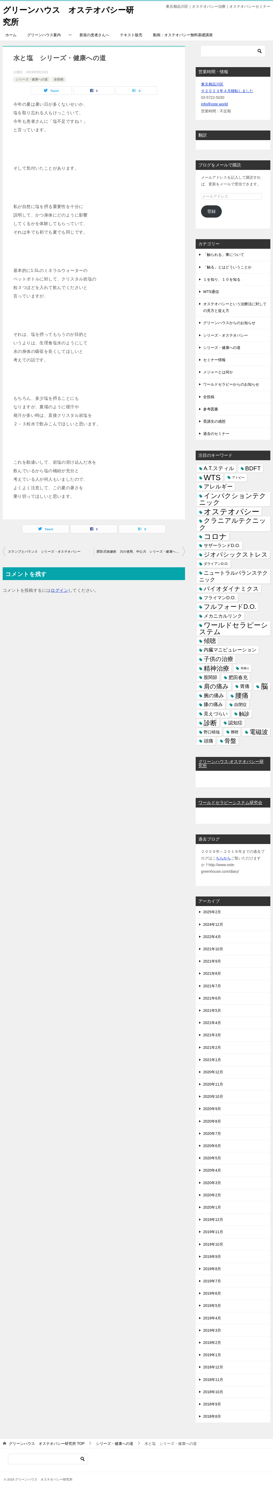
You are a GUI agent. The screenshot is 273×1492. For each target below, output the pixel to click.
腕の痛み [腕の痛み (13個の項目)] (214, 695)
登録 (211, 211)
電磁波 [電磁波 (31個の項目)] (259, 731)
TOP (47, 1443)
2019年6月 (212, 1293)
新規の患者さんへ (94, 34)
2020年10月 (213, 1096)
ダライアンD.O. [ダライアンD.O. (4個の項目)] (216, 564)
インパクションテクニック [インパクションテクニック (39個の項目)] (232, 499)
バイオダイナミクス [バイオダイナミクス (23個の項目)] (231, 588)
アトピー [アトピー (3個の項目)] (238, 477)
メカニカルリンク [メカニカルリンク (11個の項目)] (223, 615)
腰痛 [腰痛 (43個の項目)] (241, 695)
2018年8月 (212, 1416)
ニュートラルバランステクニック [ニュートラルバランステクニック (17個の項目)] (233, 576)
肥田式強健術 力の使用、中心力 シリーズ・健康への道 (139, 551)
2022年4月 (212, 936)
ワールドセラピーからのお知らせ (231, 384)
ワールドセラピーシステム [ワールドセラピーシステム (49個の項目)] (233, 628)
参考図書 (210, 409)
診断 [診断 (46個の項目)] (210, 722)
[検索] (233, 51)
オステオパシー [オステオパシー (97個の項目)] (231, 511)
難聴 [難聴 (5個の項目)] (234, 731)
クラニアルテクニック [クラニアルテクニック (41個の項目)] (232, 524)
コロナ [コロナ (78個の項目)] (215, 536)
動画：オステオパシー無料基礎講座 (183, 34)
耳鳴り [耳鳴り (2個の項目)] (244, 668)
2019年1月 (212, 1354)
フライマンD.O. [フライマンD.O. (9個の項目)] (220, 597)
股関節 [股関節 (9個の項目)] (210, 677)
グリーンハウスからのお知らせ (229, 323)
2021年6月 (212, 998)
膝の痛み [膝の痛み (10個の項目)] (213, 704)
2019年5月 (212, 1305)
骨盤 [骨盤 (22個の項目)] (230, 740)
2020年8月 (212, 1121)
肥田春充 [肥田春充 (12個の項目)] (238, 677)
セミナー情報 (214, 359)
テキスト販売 (131, 34)
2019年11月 (213, 1232)
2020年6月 (212, 1145)
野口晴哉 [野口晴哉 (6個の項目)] (212, 731)
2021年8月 (212, 973)
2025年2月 (212, 912)
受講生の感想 (214, 421)
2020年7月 (212, 1133)
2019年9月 (212, 1256)
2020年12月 (213, 1072)
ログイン (59, 590)
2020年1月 (212, 1207)
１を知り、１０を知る (221, 279)
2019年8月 (212, 1268)
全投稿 (58, 79)
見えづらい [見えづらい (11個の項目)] (216, 713)
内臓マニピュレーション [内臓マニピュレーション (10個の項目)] (230, 649)
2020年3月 (212, 1182)
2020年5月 (212, 1158)
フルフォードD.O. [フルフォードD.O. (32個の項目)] (230, 606)
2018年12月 (213, 1367)
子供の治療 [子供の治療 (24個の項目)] (218, 659)
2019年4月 (212, 1318)
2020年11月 (213, 1084)
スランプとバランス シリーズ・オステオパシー (44, 551)
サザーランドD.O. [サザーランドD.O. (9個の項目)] (222, 545)
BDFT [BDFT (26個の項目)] (253, 468)
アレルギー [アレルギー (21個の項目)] (218, 486)
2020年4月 (212, 1170)
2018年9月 (212, 1404)
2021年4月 (212, 1022)
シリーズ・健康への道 (32, 79)
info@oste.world (214, 104)
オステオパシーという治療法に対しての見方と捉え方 (235, 306)
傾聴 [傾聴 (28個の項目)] (210, 640)
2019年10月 (213, 1244)
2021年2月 (212, 1047)
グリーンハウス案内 (44, 34)
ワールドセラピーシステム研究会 (230, 802)
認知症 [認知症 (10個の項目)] (235, 722)
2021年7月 (212, 986)
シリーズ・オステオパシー (225, 335)
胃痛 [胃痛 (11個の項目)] (245, 686)
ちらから (223, 858)
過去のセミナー (216, 433)
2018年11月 (213, 1379)
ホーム (11, 34)
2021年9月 (212, 961)
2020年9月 (212, 1109)
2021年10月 (213, 949)
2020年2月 (212, 1195)
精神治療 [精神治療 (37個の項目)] (216, 668)
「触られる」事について (223, 254)
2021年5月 (212, 1010)
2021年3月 (212, 1035)
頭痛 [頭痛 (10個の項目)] (208, 740)
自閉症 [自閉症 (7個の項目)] (240, 704)
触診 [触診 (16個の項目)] (244, 713)
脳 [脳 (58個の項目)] (264, 686)
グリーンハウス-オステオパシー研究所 (231, 763)
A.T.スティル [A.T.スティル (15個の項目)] (219, 468)
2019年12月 (213, 1219)
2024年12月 (213, 924)
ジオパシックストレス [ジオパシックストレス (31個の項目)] (236, 554)
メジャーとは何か (218, 372)
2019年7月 (212, 1281)
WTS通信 (211, 291)
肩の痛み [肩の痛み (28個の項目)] (216, 686)
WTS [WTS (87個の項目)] (212, 477)
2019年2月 (212, 1342)
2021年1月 (212, 1059)
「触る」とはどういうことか (227, 267)
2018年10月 (213, 1391)
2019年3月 (212, 1330)
